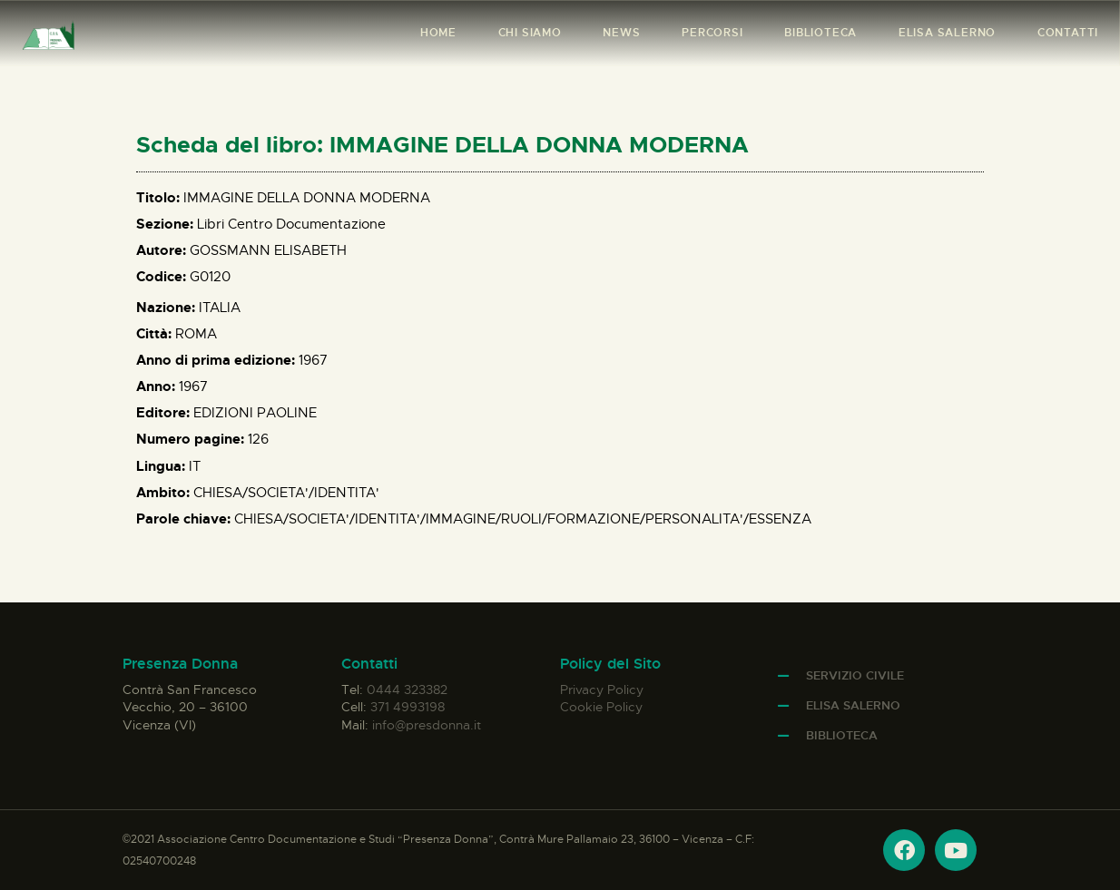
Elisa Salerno (853, 705)
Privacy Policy (602, 689)
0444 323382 (407, 689)
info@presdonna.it (426, 725)
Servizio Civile (855, 675)
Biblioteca (842, 735)
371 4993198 (407, 707)
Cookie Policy (601, 707)
